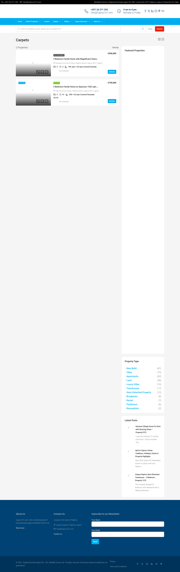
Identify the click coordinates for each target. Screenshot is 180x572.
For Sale (56, 83)
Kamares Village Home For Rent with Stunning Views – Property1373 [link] (148, 429)
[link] (33, 63)
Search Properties (32, 21)
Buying (55, 21)
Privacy (112, 561)
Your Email (96, 530)
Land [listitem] (128, 380)
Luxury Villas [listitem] (132, 384)
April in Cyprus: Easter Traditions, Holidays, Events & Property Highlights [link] (146, 453)
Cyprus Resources (81, 21)
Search (159, 29)
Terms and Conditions (118, 566)
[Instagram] (147, 564)
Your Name (96, 520)
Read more (20, 528)
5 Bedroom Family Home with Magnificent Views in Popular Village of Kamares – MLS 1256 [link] (94, 59)
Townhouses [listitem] (132, 388)
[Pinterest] (161, 564)
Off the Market (59, 55)
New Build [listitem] (131, 368)
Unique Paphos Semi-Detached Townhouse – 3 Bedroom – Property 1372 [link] (147, 477)
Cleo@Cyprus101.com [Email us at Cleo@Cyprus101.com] (65, 529)
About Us (97, 21)
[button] (159, 39)
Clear (150, 29)
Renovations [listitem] (132, 408)
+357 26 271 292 (99, 9)
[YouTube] (157, 564)
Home (20, 21)
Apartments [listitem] (131, 376)
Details (112, 72)
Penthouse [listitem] (131, 404)
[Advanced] (142, 29)
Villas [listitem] (128, 372)
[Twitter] (142, 564)
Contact (46, 21)
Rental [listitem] (129, 400)
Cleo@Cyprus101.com (102, 12)
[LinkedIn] (152, 564)
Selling (66, 21)
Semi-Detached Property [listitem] (138, 392)
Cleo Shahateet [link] (64, 71)
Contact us (58, 534)
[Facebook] (138, 564)
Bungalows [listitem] (131, 396)
